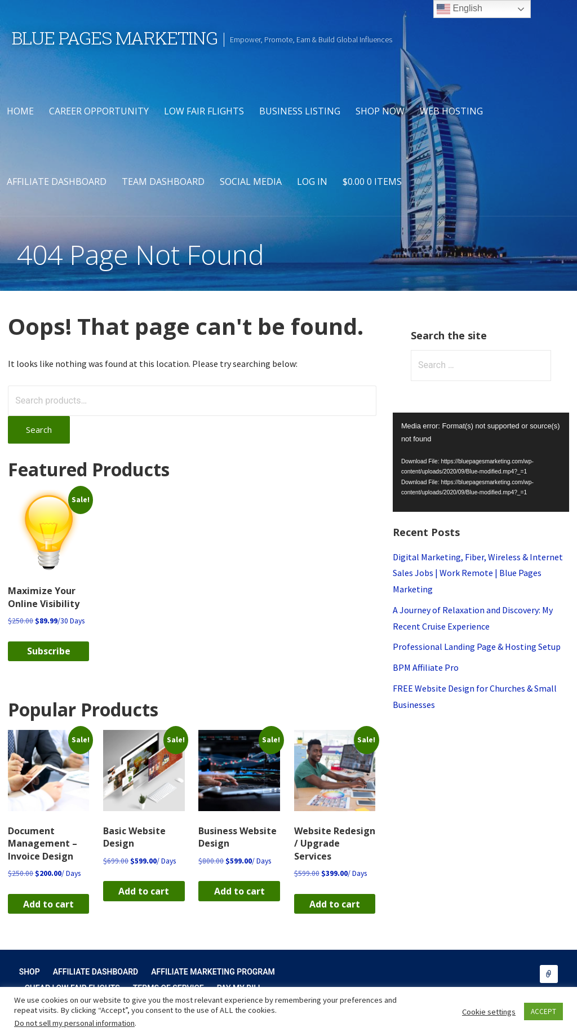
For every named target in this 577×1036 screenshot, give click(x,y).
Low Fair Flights (204, 111)
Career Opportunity (99, 111)
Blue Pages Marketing (114, 37)
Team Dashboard (163, 181)
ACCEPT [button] (543, 1011)
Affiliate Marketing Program (213, 971)
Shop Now (380, 111)
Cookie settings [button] (489, 1012)
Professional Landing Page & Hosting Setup (477, 646)
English (459, 9)
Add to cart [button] (48, 904)
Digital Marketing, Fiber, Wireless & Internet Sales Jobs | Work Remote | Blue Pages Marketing (478, 573)
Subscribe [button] (48, 651)
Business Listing (299, 111)
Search (39, 429)
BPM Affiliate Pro (426, 667)
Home (20, 111)
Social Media (251, 181)
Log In (312, 181)
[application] (481, 462)
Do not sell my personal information (74, 1023)
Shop (29, 971)
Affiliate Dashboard (56, 181)
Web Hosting (451, 111)
